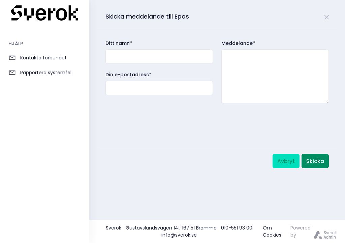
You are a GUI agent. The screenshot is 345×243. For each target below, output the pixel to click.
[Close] (327, 16)
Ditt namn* (118, 43)
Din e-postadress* (128, 74)
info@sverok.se (179, 235)
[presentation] (156, 117)
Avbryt (286, 161)
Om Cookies (272, 231)
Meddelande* (238, 43)
